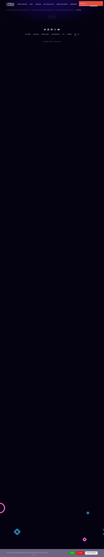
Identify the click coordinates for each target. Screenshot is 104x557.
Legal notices (55, 34)
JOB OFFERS (38, 4)
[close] (101, 2)
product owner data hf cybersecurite (65, 10)
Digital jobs (45, 34)
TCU (63, 34)
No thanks (80, 553)
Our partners (73, 4)
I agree (72, 553)
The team (27, 34)
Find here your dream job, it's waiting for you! (42, 10)
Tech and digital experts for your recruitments (18, 10)
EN (75, 34)
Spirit (31, 4)
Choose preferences (91, 553)
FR (78, 34)
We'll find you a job (49, 4)
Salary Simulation (22, 4)
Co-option (36, 34)
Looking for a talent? (62, 4)
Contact (69, 34)
